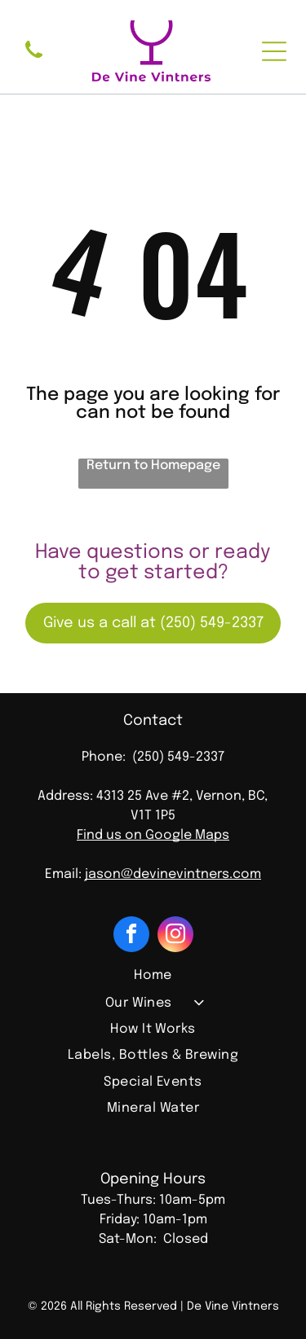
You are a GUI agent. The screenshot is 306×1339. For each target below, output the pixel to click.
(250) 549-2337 (178, 757)
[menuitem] (153, 977)
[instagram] (175, 936)
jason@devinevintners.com (173, 874)
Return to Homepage (153, 465)
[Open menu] (274, 51)
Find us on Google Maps (153, 835)
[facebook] (131, 936)
